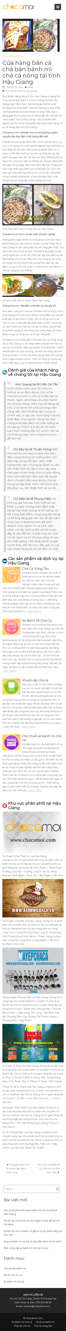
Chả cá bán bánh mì (12, 56)
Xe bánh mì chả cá (14, 1281)
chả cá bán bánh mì (15, 91)
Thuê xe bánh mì (45, 1322)
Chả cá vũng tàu (43, 1325)
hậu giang (32, 91)
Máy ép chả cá (22, 1325)
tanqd (30, 87)
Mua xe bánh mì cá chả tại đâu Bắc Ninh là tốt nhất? (33, 1241)
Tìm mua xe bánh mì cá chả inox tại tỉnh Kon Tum (48, 1168)
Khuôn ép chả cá (13, 1275)
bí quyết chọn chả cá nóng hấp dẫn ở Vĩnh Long (17, 1168)
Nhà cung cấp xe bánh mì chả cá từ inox (26, 1248)
